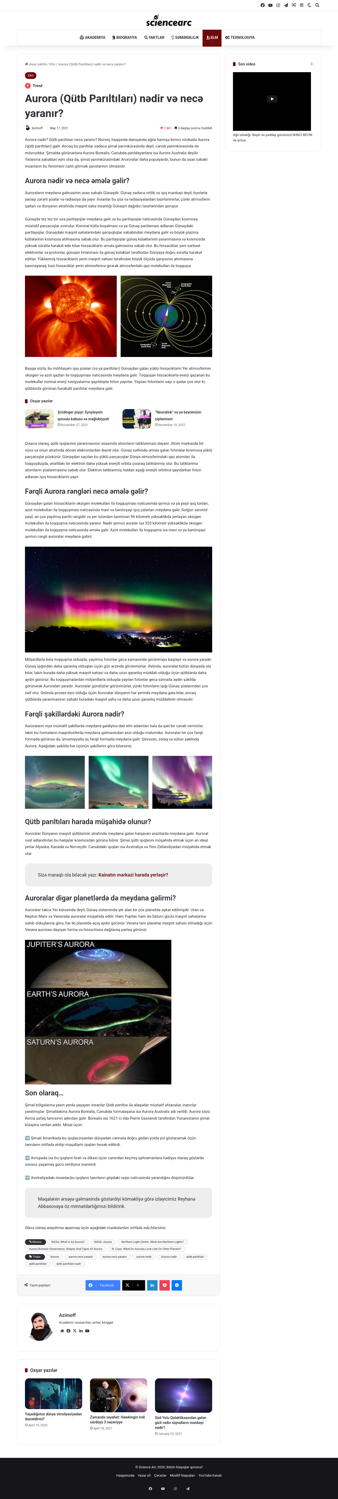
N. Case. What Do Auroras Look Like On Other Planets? (146, 1249)
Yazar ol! (144, 1473)
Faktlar (154, 37)
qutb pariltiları (195, 1257)
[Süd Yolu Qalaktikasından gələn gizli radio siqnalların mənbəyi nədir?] (183, 1393)
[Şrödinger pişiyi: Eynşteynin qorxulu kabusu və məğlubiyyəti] (39, 419)
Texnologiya (240, 37)
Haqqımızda (125, 1473)
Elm (212, 37)
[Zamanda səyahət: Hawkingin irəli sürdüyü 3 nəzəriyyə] (118, 1393)
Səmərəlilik (185, 37)
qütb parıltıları (38, 1264)
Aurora (54, 1257)
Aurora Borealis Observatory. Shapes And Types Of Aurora (65, 1249)
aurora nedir (144, 1257)
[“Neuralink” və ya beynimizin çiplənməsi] (136, 419)
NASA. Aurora (103, 1242)
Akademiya (93, 37)
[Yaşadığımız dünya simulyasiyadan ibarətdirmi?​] (53, 1391)
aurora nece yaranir (80, 1257)
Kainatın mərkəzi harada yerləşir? (133, 875)
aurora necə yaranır (114, 1257)
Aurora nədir (169, 1257)
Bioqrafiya (125, 37)
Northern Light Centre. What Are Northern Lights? (152, 1242)
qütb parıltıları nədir (68, 1264)
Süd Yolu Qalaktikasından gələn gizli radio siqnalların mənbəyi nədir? (180, 1421)
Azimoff (40, 128)
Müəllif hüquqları (182, 1473)
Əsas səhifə (36, 64)
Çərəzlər (160, 1473)
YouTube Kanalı (210, 1473)
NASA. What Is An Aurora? (68, 1242)
